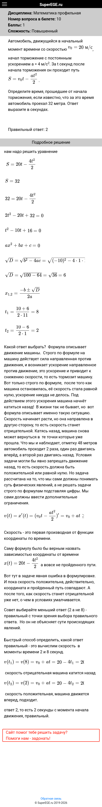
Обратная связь (51, 798)
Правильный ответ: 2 (28, 129)
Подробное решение (51, 142)
